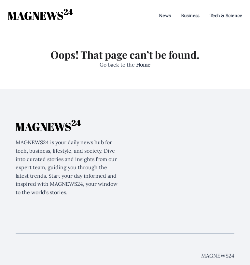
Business (190, 16)
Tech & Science (226, 16)
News (165, 16)
